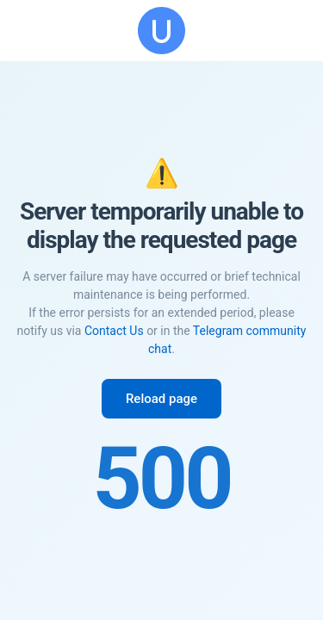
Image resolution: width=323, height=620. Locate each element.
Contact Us (114, 331)
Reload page (161, 398)
